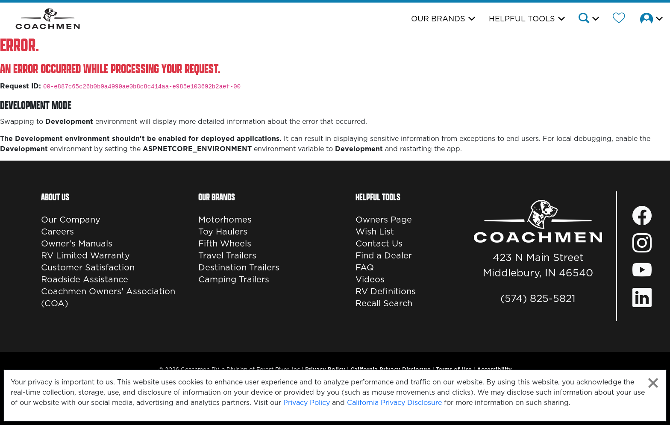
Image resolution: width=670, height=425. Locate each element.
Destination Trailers (238, 267)
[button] (588, 19)
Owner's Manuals (76, 243)
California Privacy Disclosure (394, 402)
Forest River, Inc (278, 369)
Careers (57, 231)
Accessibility (494, 369)
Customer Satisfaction (88, 267)
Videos (370, 279)
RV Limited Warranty (85, 255)
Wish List (375, 231)
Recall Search (384, 303)
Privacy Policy (306, 402)
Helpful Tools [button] (522, 18)
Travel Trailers (227, 255)
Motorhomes (225, 220)
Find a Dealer (384, 255)
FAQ (365, 267)
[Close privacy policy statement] (653, 383)
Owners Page (384, 220)
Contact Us (379, 243)
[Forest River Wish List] (619, 19)
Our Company (70, 220)
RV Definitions (386, 291)
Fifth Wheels (224, 243)
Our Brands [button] (438, 18)
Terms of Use (454, 369)
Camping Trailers (233, 279)
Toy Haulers (222, 231)
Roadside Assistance (84, 279)
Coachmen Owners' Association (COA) (108, 297)
